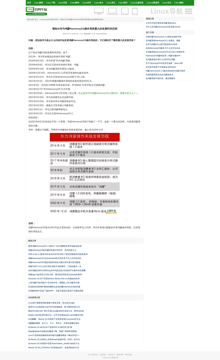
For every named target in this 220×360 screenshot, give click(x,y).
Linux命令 (98, 3)
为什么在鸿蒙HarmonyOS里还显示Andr (163, 27)
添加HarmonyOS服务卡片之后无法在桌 (163, 48)
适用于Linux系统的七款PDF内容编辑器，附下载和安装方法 (54, 307)
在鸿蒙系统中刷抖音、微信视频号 (160, 78)
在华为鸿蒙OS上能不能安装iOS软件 (161, 44)
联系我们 (103, 355)
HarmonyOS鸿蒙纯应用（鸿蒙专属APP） (164, 56)
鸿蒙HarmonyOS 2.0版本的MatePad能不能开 (165, 71)
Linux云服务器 (136, 3)
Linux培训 (122, 3)
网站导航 (128, 355)
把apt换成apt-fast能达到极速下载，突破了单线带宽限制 (52, 331)
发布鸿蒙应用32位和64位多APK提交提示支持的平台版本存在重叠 (57, 270)
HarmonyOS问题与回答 (49, 19)
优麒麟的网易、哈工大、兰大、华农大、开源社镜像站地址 (53, 323)
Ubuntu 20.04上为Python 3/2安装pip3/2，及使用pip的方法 (53, 347)
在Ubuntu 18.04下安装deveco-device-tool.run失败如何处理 (54, 278)
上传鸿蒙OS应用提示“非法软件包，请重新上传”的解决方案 (54, 282)
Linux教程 (74, 3)
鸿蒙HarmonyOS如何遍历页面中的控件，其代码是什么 (52, 250)
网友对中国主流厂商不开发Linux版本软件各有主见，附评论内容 (56, 311)
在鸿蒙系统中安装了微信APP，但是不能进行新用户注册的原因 (55, 291)
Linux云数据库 (152, 3)
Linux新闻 (38, 3)
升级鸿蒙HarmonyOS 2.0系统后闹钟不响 (163, 37)
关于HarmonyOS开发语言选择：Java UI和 (164, 63)
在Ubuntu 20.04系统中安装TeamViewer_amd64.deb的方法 (53, 343)
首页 (29, 3)
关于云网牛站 (93, 355)
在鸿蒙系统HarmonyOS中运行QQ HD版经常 (165, 52)
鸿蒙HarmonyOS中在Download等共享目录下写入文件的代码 (54, 258)
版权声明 (120, 355)
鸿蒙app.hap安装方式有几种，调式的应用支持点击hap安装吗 (55, 274)
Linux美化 (110, 3)
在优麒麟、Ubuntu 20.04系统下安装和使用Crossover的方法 (54, 319)
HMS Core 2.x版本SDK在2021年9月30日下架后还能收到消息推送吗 (58, 254)
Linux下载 (50, 3)
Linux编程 (178, 3)
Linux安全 (166, 3)
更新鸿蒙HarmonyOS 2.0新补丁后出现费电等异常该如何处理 (55, 246)
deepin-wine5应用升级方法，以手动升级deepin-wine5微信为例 (55, 315)
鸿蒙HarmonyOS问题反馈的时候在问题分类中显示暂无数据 (54, 262)
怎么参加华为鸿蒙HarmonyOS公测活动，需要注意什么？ (107, 93)
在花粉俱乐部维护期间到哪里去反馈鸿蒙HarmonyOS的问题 (54, 287)
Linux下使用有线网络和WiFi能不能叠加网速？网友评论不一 (54, 335)
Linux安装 (62, 3)
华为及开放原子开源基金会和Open (161, 67)
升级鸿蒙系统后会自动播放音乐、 (160, 74)
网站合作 (111, 355)
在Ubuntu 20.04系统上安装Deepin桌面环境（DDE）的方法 (54, 339)
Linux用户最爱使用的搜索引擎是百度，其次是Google (51, 303)
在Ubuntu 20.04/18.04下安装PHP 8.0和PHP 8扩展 (50, 327)
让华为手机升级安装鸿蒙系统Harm (161, 23)
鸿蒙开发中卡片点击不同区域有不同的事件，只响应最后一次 (54, 266)
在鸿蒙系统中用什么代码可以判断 (160, 59)
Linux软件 (86, 3)
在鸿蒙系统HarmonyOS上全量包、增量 (163, 40)
